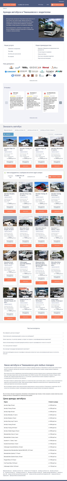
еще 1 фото (9, 145)
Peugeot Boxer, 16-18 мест (25, 300)
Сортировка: (50, 134)
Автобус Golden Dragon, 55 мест (9, 228)
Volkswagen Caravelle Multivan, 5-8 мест (25, 263)
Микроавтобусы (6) (8, 130)
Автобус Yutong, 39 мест (25, 149)
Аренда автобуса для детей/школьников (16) (18, 474)
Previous (7, 102)
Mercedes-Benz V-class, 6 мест (41, 228)
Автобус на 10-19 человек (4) (30, 470)
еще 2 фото (41, 225)
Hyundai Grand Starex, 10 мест (8, 262)
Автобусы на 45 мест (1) (21, 472)
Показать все (33, 80)
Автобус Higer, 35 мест (9, 149)
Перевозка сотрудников (14, 48)
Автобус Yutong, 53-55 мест (56, 194)
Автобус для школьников (14, 53)
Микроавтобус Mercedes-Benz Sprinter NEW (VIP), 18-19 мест (41, 264)
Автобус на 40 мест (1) (10, 472)
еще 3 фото (25, 190)
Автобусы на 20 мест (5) (20, 130)
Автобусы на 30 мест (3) (33, 130)
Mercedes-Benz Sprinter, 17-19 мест (56, 263)
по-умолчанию (58, 134)
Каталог (10, 4)
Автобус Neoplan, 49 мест (9, 194)
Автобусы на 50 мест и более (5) (47, 130)
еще (11, 108)
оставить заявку (56, 176)
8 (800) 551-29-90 (23, 5)
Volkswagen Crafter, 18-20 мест (57, 300)
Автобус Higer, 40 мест (41, 149)
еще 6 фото (57, 259)
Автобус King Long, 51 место (25, 194)
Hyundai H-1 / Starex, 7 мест (55, 228)
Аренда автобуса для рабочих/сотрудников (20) (39, 474)
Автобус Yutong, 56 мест (41, 194)
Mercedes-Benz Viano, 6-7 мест (24, 228)
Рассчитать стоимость (10, 162)
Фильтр (8, 134)
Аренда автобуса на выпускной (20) (17, 475)
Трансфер (10, 51)
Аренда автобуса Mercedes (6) (50, 472)
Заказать (10, 166)
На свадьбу (11, 56)
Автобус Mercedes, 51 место (57, 149)
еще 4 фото (41, 259)
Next (61, 102)
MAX (46, 4)
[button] (33, 333)
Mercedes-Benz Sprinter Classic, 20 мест (10, 301)
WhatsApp (39, 4)
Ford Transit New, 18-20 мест (41, 300)
